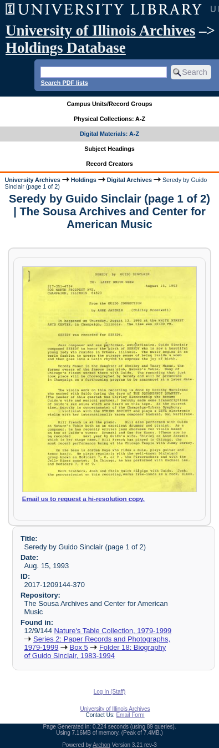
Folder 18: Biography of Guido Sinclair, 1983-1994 (95, 651)
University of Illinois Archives (100, 30)
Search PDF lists (64, 82)
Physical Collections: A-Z (109, 118)
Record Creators (109, 163)
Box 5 (79, 647)
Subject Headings (109, 148)
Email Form (130, 715)
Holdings (83, 179)
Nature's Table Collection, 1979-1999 (112, 630)
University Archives (32, 179)
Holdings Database (66, 47)
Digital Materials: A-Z (109, 133)
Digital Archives (129, 179)
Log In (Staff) (110, 692)
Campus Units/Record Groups (109, 103)
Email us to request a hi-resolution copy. (83, 499)
